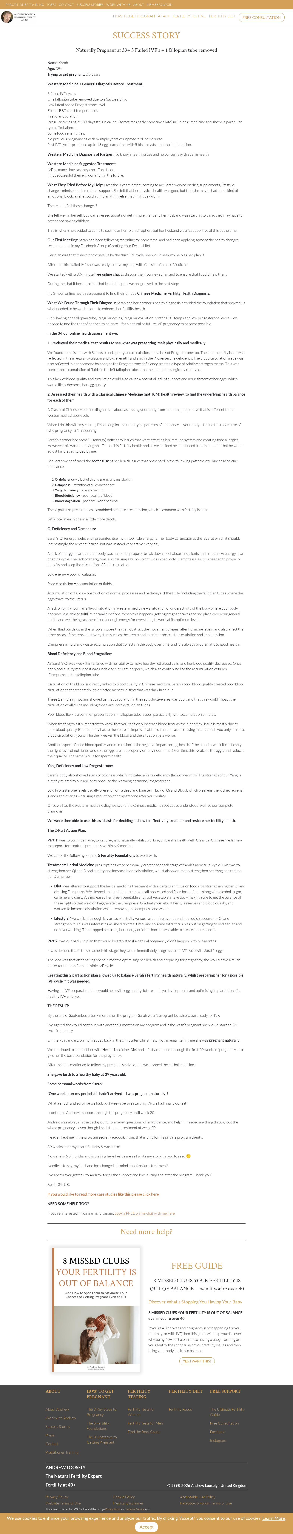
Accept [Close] (146, 1527)
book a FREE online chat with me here (145, 1213)
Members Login (159, 5)
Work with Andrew (61, 1418)
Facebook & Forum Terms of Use (206, 1503)
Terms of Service (135, 1509)
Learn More (273, 1518)
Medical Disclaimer (128, 1503)
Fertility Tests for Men (145, 1423)
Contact (66, 5)
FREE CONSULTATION (262, 17)
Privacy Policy (57, 1497)
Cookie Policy (124, 1497)
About (138, 5)
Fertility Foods (180, 1409)
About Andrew (57, 1409)
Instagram (218, 1440)
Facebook (218, 1431)
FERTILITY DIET (222, 16)
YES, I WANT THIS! (197, 1361)
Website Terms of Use (63, 1503)
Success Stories (90, 5)
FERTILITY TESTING (189, 16)
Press (51, 5)
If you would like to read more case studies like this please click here (103, 1194)
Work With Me (118, 5)
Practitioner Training (25, 5)
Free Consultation (224, 1423)
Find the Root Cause (144, 1431)
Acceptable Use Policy (197, 1497)
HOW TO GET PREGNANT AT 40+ (141, 16)
